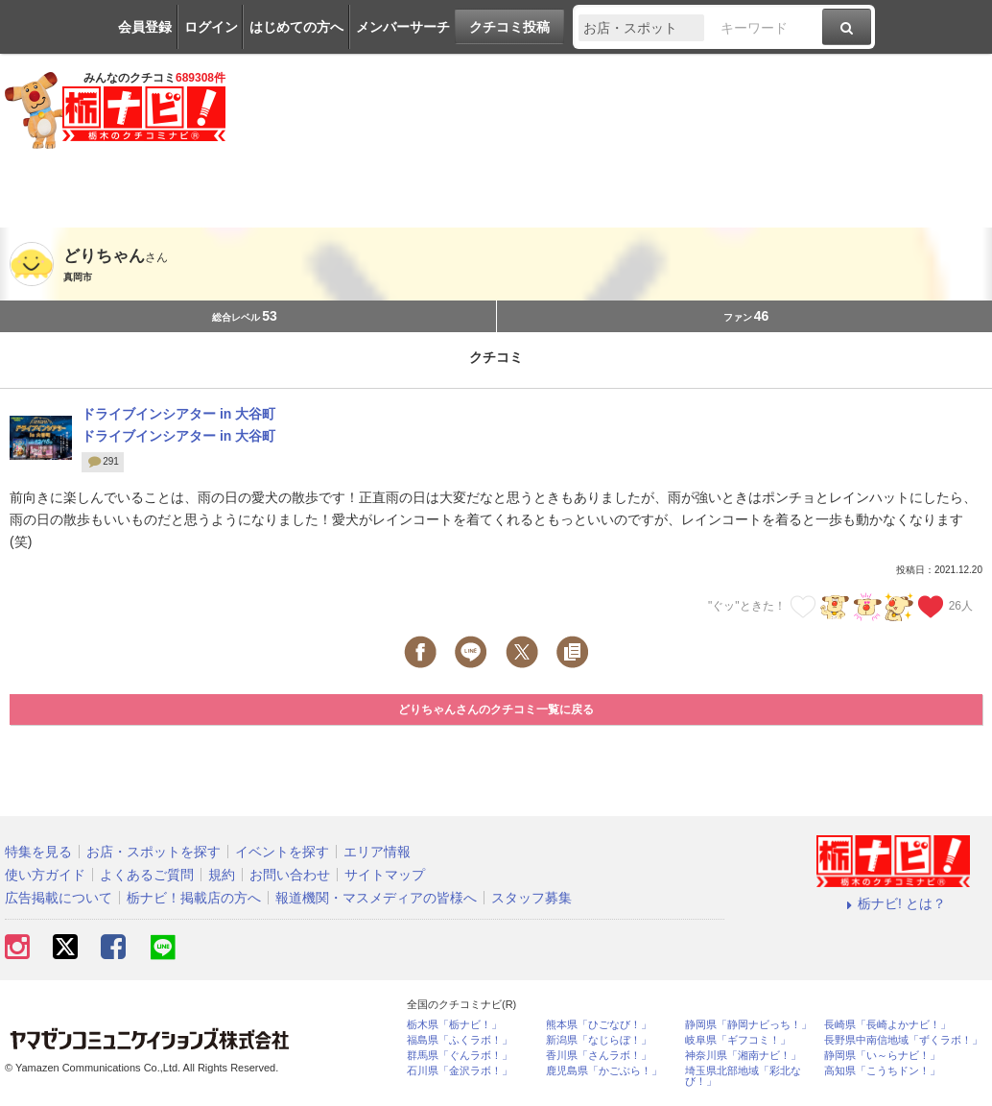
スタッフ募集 (531, 897)
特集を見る (38, 851)
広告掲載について (58, 897)
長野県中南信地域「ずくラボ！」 (903, 1040)
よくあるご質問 (147, 874)
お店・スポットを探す (153, 851)
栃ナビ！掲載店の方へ (194, 897)
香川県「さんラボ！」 (598, 1055)
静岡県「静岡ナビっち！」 (748, 1025)
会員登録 (145, 27)
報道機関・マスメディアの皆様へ (376, 897)
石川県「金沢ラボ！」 (459, 1071)
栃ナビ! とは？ (893, 903)
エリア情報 (377, 851)
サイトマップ (384, 874)
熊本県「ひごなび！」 (598, 1025)
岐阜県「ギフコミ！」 (738, 1040)
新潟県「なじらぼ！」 (598, 1040)
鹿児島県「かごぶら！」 (604, 1071)
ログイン (211, 27)
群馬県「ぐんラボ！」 (459, 1055)
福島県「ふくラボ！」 (459, 1040)
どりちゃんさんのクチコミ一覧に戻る (496, 709)
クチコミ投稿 (509, 27)
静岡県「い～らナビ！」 (882, 1055)
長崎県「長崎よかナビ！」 (887, 1025)
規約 (221, 874)
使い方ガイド (45, 874)
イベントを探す (282, 851)
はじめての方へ (296, 27)
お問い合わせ (289, 874)
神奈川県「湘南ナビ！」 (743, 1055)
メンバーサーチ (403, 27)
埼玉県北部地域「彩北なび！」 (743, 1076)
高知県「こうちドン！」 (882, 1071)
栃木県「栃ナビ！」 (454, 1025)
